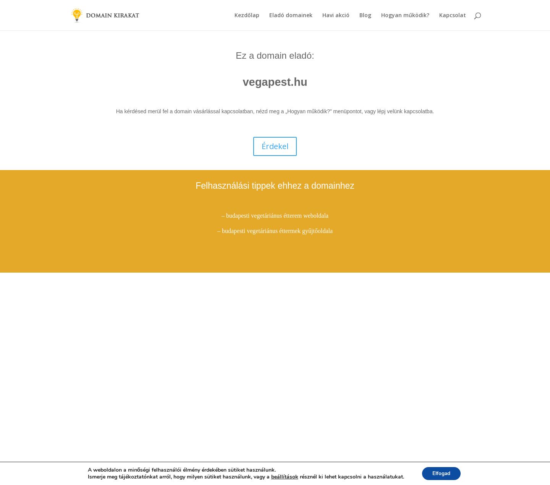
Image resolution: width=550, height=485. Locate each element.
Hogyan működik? (405, 16)
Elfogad (441, 473)
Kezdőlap (247, 16)
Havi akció (335, 16)
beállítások (283, 476)
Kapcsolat (452, 16)
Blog (365, 16)
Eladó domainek (290, 16)
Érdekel (275, 146)
